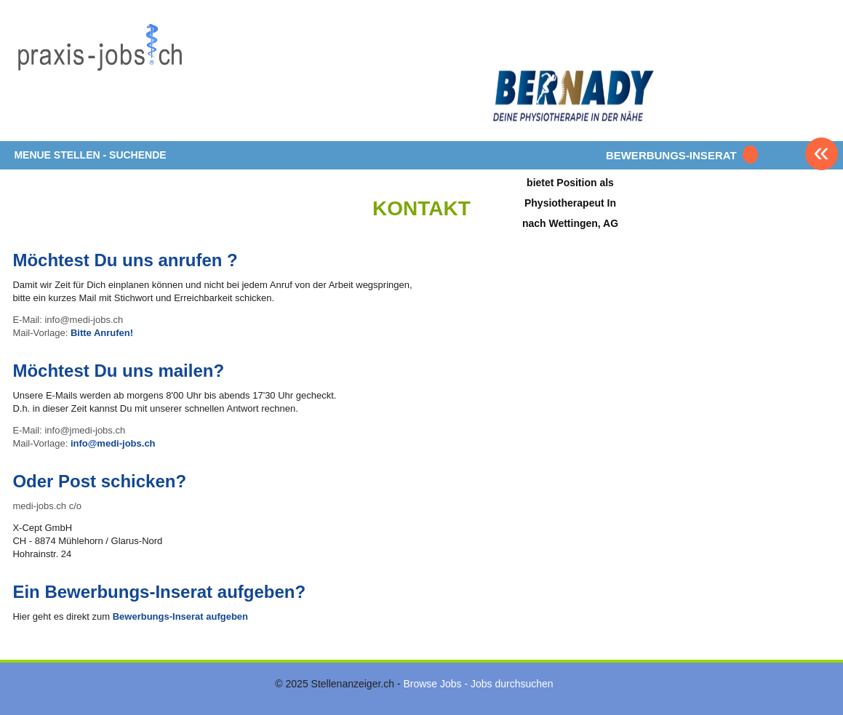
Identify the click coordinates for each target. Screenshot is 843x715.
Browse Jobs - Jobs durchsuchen (478, 684)
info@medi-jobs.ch (113, 443)
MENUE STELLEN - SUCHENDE (90, 155)
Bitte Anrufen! (102, 332)
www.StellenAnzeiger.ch (99, 75)
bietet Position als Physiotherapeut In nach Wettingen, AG (570, 202)
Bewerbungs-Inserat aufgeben (180, 616)
